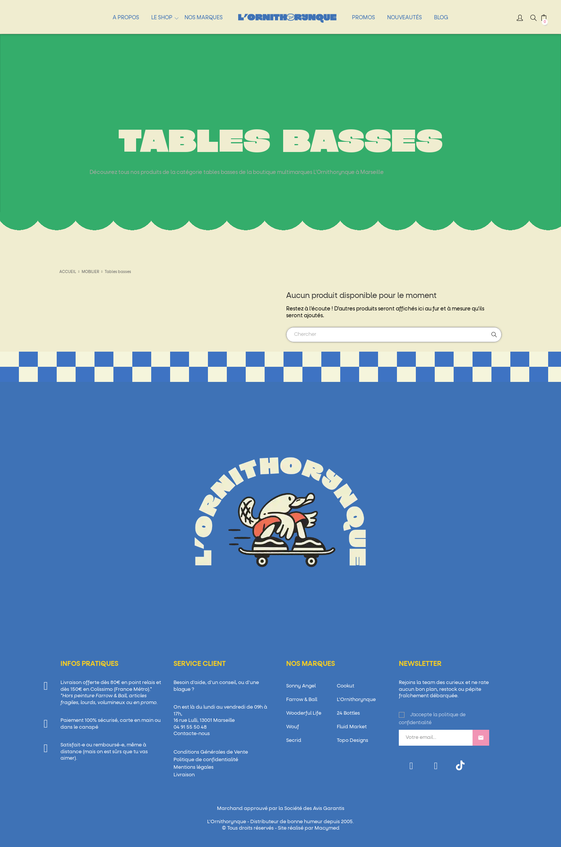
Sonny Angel (301, 686)
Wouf (292, 726)
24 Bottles (348, 713)
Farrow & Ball (301, 699)
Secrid (293, 740)
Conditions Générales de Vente (211, 752)
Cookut (345, 686)
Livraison (184, 775)
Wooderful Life (303, 713)
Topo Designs (352, 740)
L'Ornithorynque (356, 699)
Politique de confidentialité (206, 759)
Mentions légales (194, 767)
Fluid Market (352, 726)
